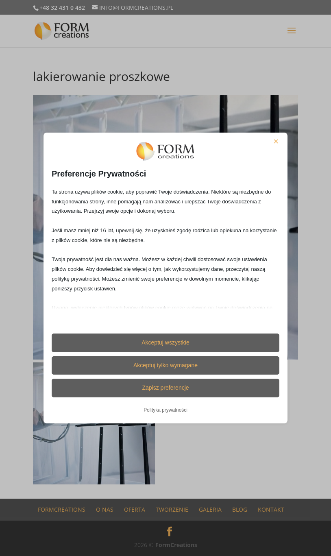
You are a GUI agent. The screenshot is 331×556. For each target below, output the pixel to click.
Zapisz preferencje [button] (165, 387)
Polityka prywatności (165, 410)
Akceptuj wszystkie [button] (165, 342)
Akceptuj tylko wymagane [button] (165, 365)
